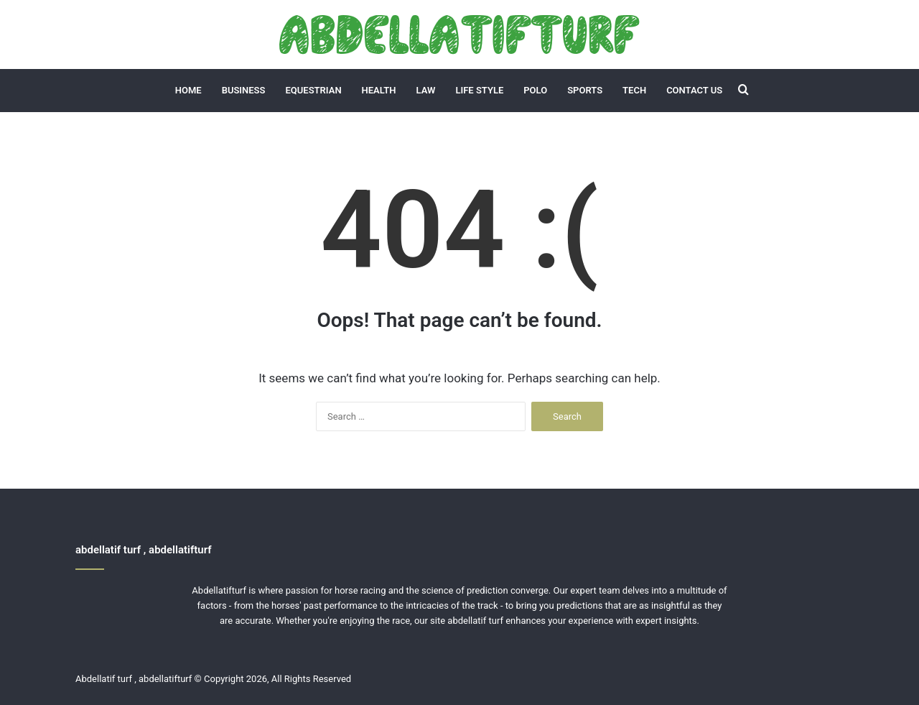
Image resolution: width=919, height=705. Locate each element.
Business (244, 90)
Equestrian (314, 90)
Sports (584, 90)
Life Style (479, 90)
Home (188, 90)
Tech (634, 90)
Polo (535, 90)
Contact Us (694, 90)
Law (426, 90)
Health (379, 90)
